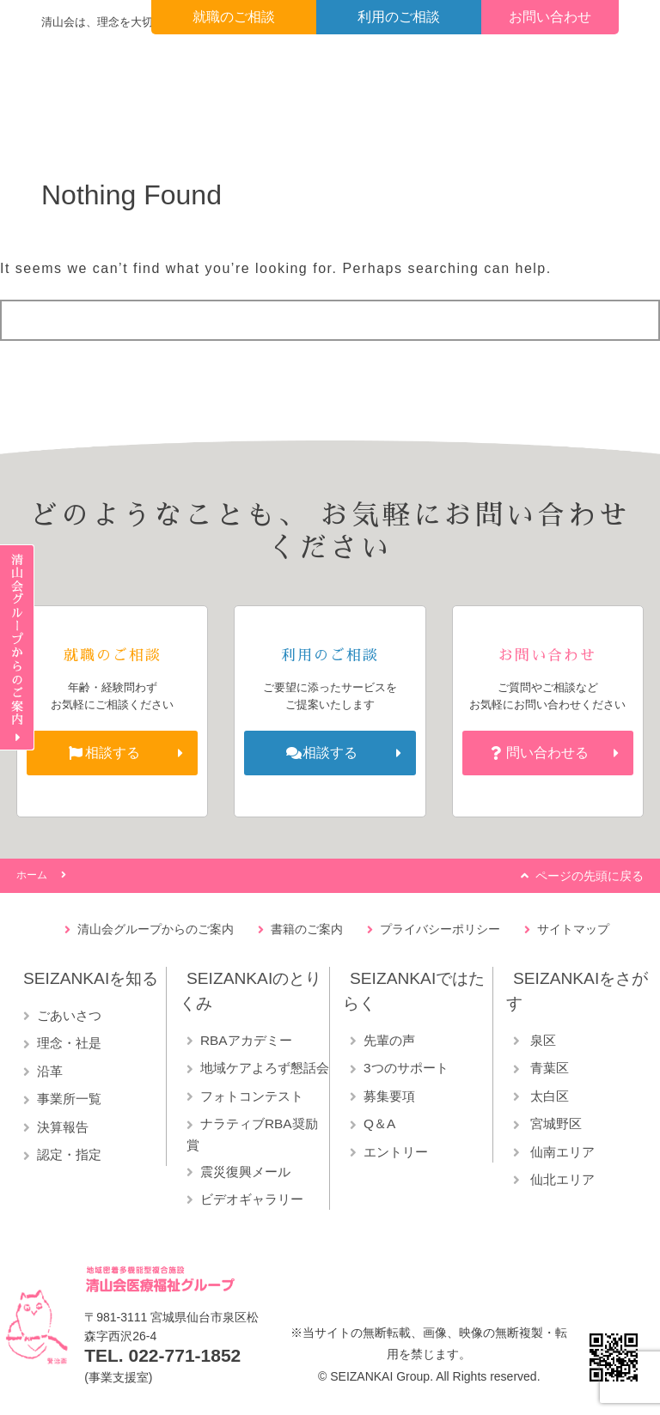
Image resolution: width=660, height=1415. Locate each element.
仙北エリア (561, 1179)
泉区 (541, 1040)
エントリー (396, 1152)
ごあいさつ (69, 1015)
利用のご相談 (399, 16)
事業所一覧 (69, 1098)
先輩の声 (389, 1040)
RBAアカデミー (246, 1040)
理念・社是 (69, 1042)
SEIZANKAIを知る (90, 978)
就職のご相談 (233, 16)
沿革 (50, 1071)
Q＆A (379, 1123)
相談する (112, 752)
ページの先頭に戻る (589, 876)
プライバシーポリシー (440, 929)
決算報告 (63, 1127)
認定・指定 (69, 1154)
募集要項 (389, 1096)
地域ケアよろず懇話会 (264, 1067)
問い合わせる (547, 752)
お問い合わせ (550, 16)
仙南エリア (561, 1152)
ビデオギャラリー (251, 1199)
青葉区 (548, 1067)
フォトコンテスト (251, 1096)
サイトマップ (573, 929)
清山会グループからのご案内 (155, 929)
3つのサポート (406, 1067)
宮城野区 (554, 1123)
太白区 (548, 1096)
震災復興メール (245, 1171)
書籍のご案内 (307, 929)
